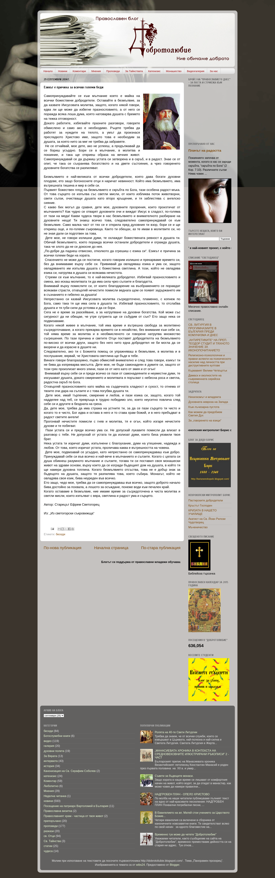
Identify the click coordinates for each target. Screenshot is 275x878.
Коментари (79, 71)
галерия (49, 745)
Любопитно (51, 786)
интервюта (51, 760)
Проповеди (113, 71)
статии (48, 845)
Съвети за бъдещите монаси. (174, 775)
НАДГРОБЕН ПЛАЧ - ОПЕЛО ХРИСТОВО (182, 794)
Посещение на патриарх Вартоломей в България (76, 806)
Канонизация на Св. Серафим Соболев (70, 770)
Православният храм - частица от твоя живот (73, 816)
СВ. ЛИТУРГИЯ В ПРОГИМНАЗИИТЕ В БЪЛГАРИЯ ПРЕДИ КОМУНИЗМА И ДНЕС (203, 329)
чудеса (48, 851)
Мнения (96, 71)
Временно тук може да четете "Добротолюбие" (185, 834)
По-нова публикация (62, 547)
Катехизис (154, 71)
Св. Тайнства (52, 841)
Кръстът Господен (200, 505)
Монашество (174, 71)
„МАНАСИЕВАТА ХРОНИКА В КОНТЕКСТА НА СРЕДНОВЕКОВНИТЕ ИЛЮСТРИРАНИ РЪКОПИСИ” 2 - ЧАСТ (192, 754)
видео (48, 740)
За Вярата (50, 756)
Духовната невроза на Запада (208, 401)
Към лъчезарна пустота (203, 406)
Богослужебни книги (57, 735)
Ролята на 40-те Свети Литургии (176, 732)
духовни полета (54, 750)
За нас (214, 71)
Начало (48, 71)
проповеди (51, 826)
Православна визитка (58, 810)
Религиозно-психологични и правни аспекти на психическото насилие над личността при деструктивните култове (209, 360)
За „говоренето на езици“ (204, 420)
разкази (49, 831)
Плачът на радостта (204, 150)
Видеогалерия (195, 71)
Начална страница (111, 547)
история (49, 766)
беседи (60, 534)
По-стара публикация (160, 547)
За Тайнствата (134, 71)
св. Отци (49, 836)
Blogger (174, 864)
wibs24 (140, 864)
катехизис (50, 776)
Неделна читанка (55, 796)
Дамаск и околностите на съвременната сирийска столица (205, 379)
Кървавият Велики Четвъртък (207, 370)
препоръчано (52, 820)
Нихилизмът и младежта (204, 397)
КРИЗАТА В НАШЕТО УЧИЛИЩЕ (202, 512)
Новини (62, 71)
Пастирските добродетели (205, 500)
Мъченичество (197, 527)
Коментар (50, 780)
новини (48, 800)
